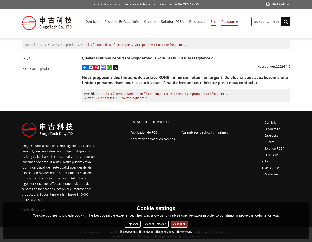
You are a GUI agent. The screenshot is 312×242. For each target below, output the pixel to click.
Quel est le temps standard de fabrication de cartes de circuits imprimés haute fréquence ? (164, 94)
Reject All (132, 224)
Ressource (229, 21)
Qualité (150, 21)
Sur (213, 21)
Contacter (271, 174)
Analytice (146, 231)
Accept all (179, 224)
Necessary (128, 231)
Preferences (165, 231)
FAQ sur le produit (63, 45)
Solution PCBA (172, 21)
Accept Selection (155, 224)
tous (43, 45)
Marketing (184, 231)
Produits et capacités (122, 21)
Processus (197, 21)
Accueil (30, 45)
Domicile (92, 21)
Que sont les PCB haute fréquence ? (121, 98)
